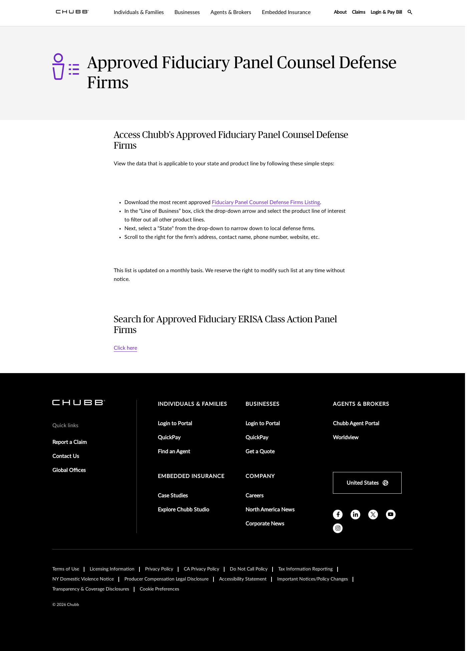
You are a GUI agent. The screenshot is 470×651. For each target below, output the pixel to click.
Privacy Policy (159, 569)
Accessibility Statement (243, 579)
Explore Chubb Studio (183, 509)
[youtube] (391, 514)
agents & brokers (361, 404)
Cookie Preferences (159, 589)
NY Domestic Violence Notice (83, 579)
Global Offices (69, 470)
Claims (358, 12)
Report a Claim (69, 442)
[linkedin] (355, 514)
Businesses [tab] (187, 12)
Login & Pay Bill (386, 12)
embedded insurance (191, 476)
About (340, 12)
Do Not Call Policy (249, 569)
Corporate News (265, 523)
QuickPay (169, 437)
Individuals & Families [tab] (139, 12)
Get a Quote (260, 451)
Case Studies (173, 495)
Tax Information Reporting (305, 569)
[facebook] (338, 514)
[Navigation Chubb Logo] (72, 13)
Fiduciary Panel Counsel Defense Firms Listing (266, 202)
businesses (263, 404)
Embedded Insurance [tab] (286, 12)
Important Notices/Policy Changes (312, 579)
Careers (255, 495)
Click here (125, 348)
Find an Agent (174, 451)
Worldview (346, 437)
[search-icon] (410, 13)
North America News (270, 509)
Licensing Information (112, 569)
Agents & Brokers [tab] (230, 12)
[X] (373, 514)
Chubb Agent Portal (356, 423)
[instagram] (338, 528)
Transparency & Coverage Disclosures (90, 589)
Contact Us (65, 456)
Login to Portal (175, 423)
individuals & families (192, 404)
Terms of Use (65, 569)
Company (260, 476)
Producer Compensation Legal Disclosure (166, 579)
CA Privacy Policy (201, 569)
